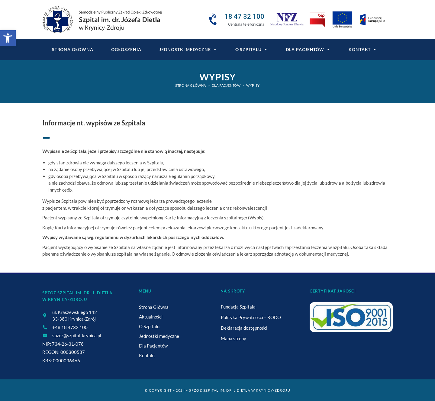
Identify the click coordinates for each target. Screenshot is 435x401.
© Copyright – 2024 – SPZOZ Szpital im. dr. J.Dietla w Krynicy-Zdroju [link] (217, 390)
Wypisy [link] (253, 85)
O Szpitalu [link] (251, 49)
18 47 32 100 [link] (244, 16)
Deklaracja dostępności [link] (244, 328)
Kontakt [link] (363, 49)
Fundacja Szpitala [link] (238, 306)
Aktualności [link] (151, 316)
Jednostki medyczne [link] (188, 49)
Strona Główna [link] (154, 307)
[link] (8, 38)
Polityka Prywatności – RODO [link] (251, 317)
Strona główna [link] (72, 49)
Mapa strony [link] (233, 338)
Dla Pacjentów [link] (308, 49)
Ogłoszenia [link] (126, 49)
